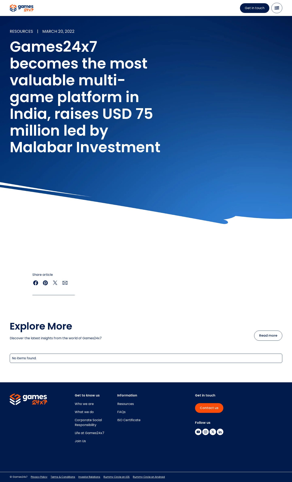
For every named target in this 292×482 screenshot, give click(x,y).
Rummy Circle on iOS (116, 477)
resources (21, 31)
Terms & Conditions (63, 477)
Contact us (209, 408)
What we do (84, 412)
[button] (276, 8)
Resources (125, 404)
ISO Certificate (129, 420)
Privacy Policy (39, 477)
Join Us (80, 441)
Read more (268, 335)
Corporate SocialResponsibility (88, 422)
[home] (22, 8)
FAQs (121, 412)
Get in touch (254, 8)
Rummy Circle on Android (149, 477)
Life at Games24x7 (89, 433)
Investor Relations (89, 477)
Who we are (84, 404)
